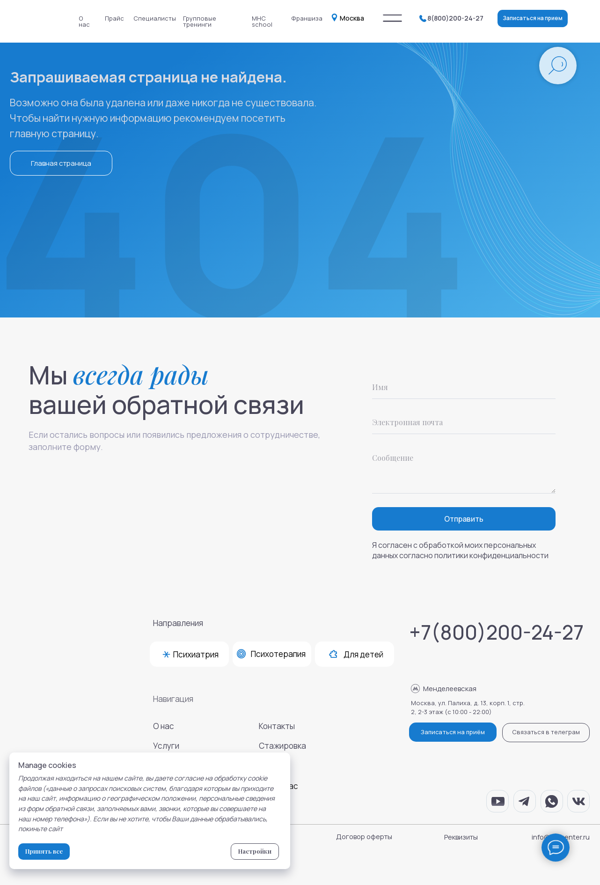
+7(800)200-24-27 (496, 632)
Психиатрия (196, 654)
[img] (392, 18)
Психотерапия (278, 654)
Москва (352, 18)
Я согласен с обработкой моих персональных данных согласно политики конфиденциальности (460, 550)
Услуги (166, 745)
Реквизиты (461, 836)
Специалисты (154, 18)
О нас (84, 21)
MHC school (262, 21)
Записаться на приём (453, 732)
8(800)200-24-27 (455, 18)
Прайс (114, 18)
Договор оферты (364, 836)
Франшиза (306, 18)
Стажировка (282, 745)
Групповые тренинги (199, 21)
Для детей (363, 654)
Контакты (277, 726)
